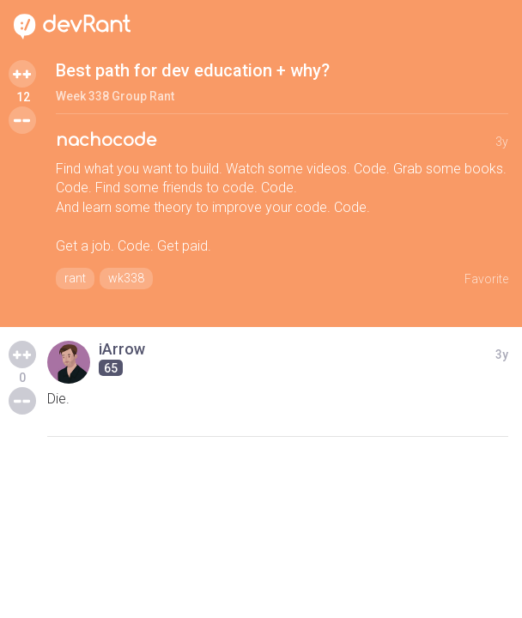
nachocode (106, 140)
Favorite (486, 279)
